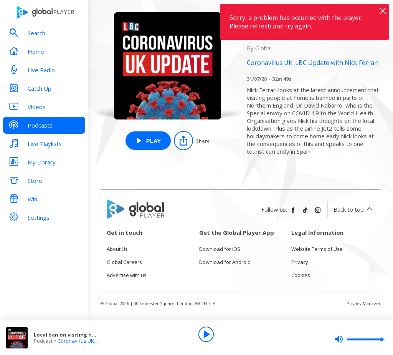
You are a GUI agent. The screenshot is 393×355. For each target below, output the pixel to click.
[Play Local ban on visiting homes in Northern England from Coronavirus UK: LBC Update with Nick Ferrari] (148, 140)
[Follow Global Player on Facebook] (293, 213)
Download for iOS (219, 249)
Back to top (354, 209)
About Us (117, 249)
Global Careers (124, 262)
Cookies (300, 275)
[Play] (206, 334)
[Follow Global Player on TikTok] (305, 213)
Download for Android (225, 262)
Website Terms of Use (317, 249)
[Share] (192, 140)
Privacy (299, 262)
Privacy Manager (364, 303)
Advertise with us (127, 275)
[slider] (360, 339)
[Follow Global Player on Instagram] (317, 213)
